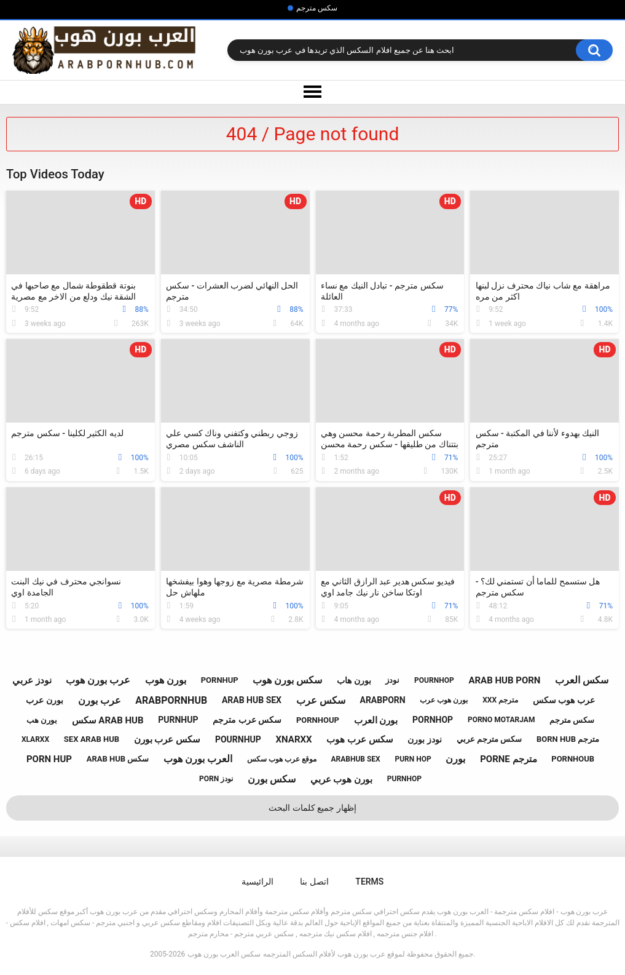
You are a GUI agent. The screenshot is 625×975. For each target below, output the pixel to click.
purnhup (178, 720)
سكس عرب (320, 700)
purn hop (413, 759)
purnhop (404, 778)
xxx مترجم (500, 700)
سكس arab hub (108, 720)
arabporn (382, 700)
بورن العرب (376, 720)
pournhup (238, 739)
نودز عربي (32, 680)
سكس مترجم (316, 8)
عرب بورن (99, 700)
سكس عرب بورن (167, 739)
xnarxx (294, 739)
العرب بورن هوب (197, 759)
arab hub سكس (118, 758)
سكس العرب (581, 680)
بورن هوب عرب (444, 700)
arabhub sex (355, 759)
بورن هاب (354, 680)
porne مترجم (508, 759)
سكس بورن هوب (287, 680)
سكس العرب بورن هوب (224, 954)
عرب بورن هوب (98, 680)
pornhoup (317, 720)
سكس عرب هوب (359, 739)
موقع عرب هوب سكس (281, 759)
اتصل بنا (314, 881)
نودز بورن (424, 739)
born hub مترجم (568, 739)
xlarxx (35, 739)
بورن (455, 759)
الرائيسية (257, 881)
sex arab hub (91, 739)
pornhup (219, 680)
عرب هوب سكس (564, 700)
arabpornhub (171, 700)
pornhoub (572, 758)
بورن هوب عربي (341, 779)
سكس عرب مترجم (247, 720)
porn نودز (216, 778)
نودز (392, 680)
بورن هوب (165, 680)
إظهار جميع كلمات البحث (312, 808)
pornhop (432, 720)
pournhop (434, 680)
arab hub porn (504, 680)
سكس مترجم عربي (489, 739)
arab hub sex (251, 700)
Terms (369, 881)
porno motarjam (501, 719)
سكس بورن (272, 779)
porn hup (49, 759)
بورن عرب (44, 700)
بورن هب (41, 720)
